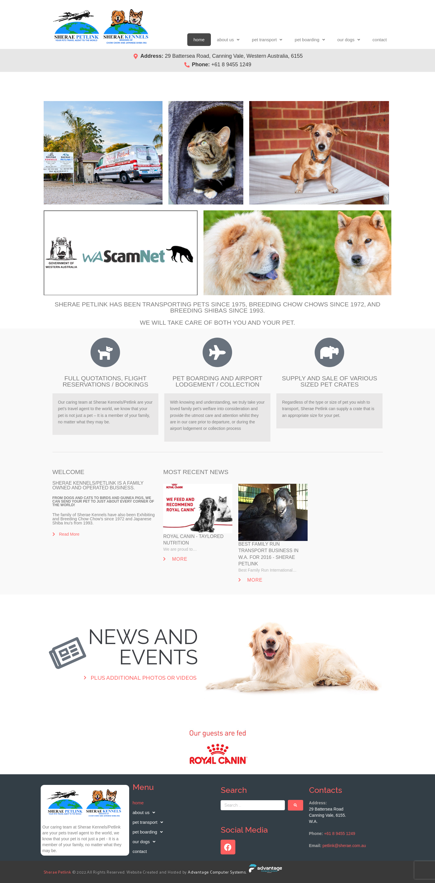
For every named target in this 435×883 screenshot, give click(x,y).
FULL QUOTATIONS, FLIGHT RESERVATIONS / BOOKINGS (105, 381)
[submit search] (295, 805)
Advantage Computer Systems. (218, 872)
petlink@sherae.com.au (344, 845)
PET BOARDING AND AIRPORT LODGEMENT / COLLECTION (217, 381)
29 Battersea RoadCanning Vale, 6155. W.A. (327, 815)
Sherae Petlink (57, 872)
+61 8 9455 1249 (339, 833)
